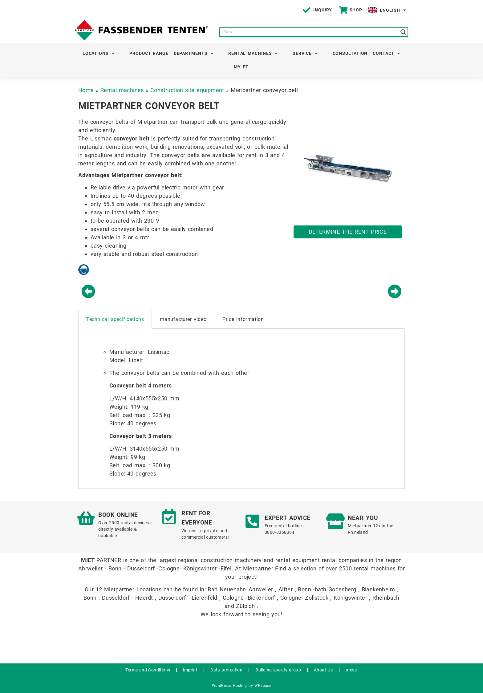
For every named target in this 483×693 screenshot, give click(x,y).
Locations (99, 53)
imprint (190, 669)
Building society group (278, 669)
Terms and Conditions (147, 669)
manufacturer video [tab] (183, 319)
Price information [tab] (243, 319)
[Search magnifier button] (403, 32)
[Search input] (310, 32)
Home (86, 90)
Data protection (226, 669)
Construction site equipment (187, 90)
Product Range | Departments (171, 53)
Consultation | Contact (367, 53)
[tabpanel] (241, 409)
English (393, 10)
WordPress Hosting (229, 685)
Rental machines (253, 53)
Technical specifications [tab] (115, 319)
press (351, 669)
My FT (241, 66)
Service (305, 53)
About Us (323, 669)
